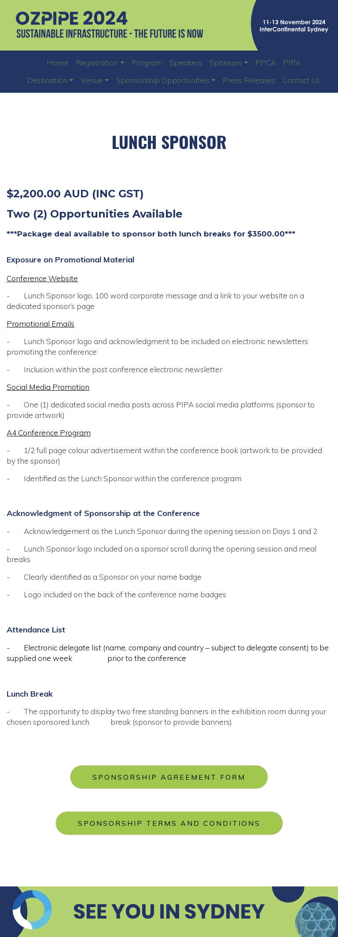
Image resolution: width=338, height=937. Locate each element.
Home (58, 62)
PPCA (265, 62)
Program (147, 62)
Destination (47, 80)
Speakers (185, 62)
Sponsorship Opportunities (162, 80)
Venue (92, 80)
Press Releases (249, 80)
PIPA (292, 62)
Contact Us (301, 80)
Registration (97, 62)
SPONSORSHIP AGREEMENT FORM (169, 777)
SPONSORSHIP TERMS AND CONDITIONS (169, 823)
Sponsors (225, 62)
